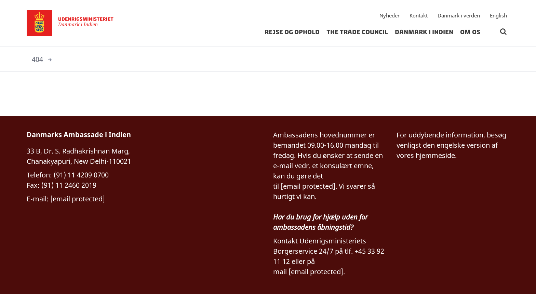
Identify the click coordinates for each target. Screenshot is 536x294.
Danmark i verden (459, 15)
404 (37, 59)
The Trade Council (357, 32)
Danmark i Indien (424, 32)
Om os (470, 32)
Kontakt (419, 15)
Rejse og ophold (292, 32)
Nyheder (389, 15)
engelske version (463, 145)
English (498, 15)
